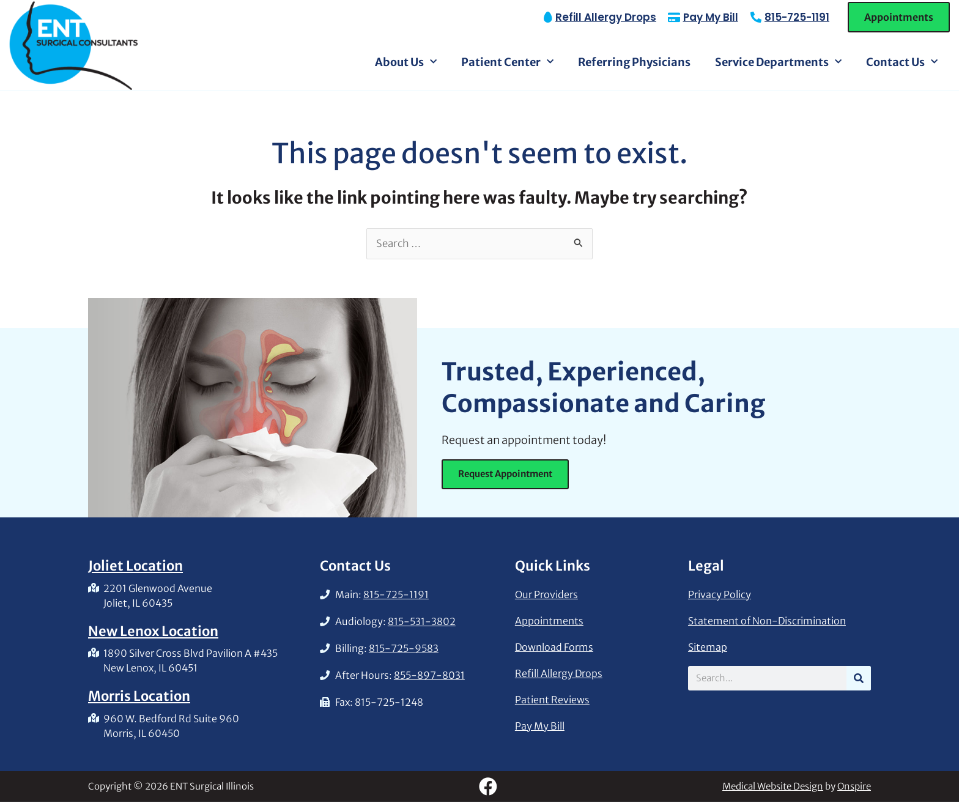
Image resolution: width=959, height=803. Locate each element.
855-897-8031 (429, 676)
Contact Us (902, 62)
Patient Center (507, 62)
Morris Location (139, 697)
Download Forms (554, 648)
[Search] (858, 679)
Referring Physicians (634, 62)
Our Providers (546, 596)
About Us (406, 62)
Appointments (549, 622)
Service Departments (778, 62)
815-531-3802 (422, 622)
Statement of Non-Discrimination (767, 622)
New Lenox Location (153, 632)
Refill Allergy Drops (558, 674)
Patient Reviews (552, 701)
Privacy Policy (719, 596)
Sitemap (707, 648)
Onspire (854, 787)
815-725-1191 (797, 17)
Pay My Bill (540, 727)
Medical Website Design (772, 787)
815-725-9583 (404, 649)
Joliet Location (135, 566)
